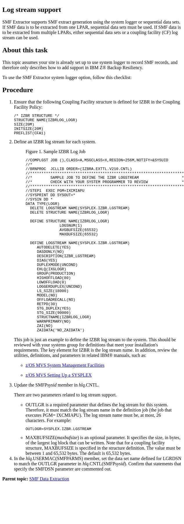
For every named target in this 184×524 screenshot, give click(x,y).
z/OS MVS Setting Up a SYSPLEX (59, 414)
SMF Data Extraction (49, 518)
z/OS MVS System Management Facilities (65, 404)
